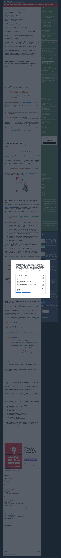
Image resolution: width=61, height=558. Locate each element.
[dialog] (30, 279)
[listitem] (30, 275)
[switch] (43, 278)
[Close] (48, 262)
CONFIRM (23, 292)
